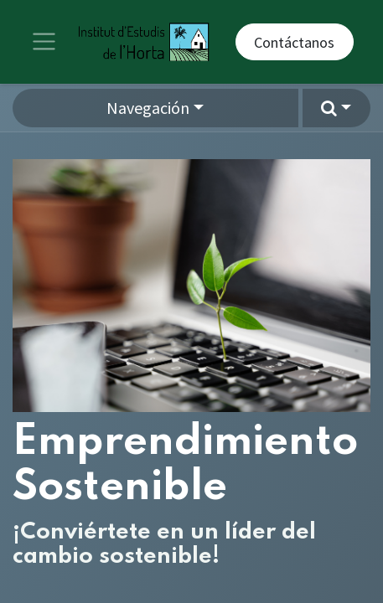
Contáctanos (294, 42)
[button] (336, 108)
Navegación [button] (147, 107)
